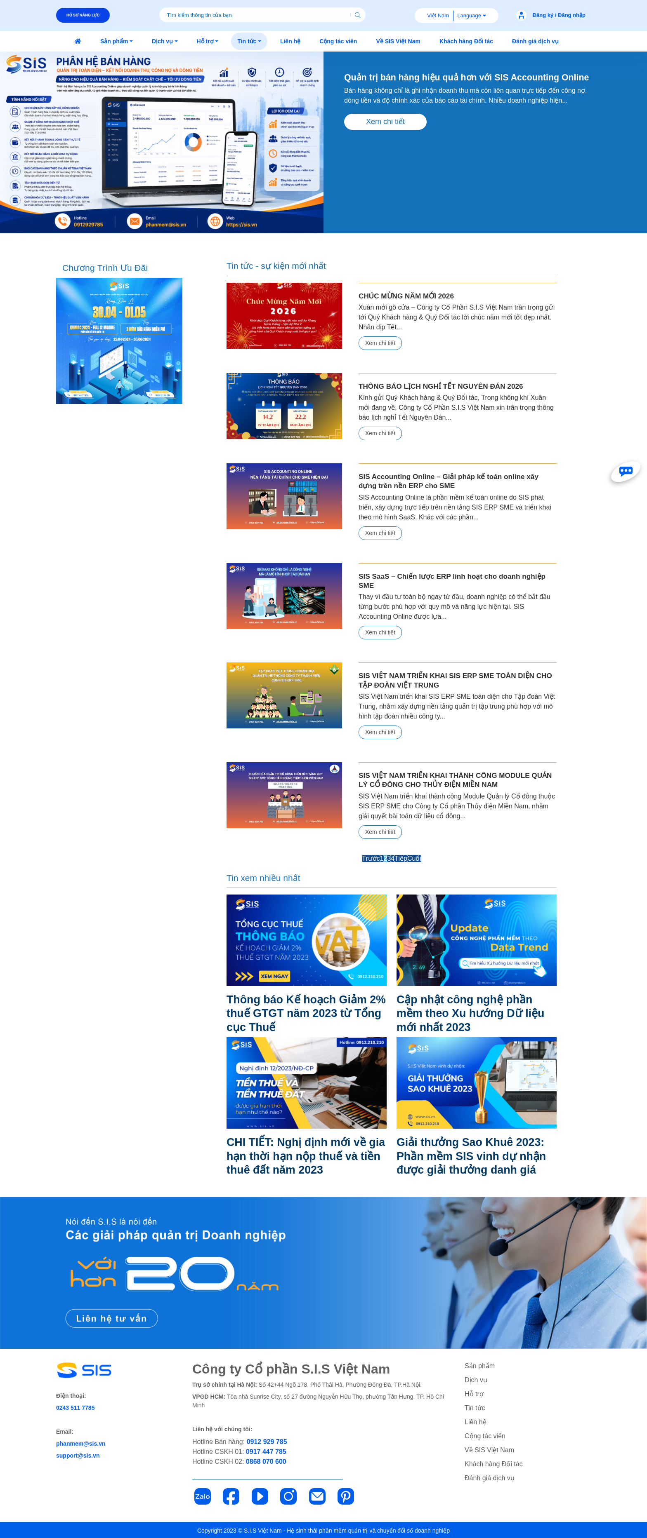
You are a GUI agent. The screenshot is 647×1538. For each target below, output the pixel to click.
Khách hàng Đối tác (494, 1463)
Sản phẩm (480, 1365)
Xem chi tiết (385, 133)
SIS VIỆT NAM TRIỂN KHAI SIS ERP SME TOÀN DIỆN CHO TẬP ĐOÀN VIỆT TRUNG (454, 679)
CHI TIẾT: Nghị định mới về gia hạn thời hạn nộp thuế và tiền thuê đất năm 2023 (305, 1155)
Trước (371, 857)
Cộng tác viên (485, 1435)
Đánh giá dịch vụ (490, 1477)
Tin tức (475, 1407)
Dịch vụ (476, 1379)
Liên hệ (475, 1421)
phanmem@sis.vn (80, 1442)
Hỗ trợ (474, 1393)
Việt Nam (438, 15)
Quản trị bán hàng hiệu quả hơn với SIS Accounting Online (455, 84)
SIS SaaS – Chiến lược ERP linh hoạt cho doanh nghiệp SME (451, 580)
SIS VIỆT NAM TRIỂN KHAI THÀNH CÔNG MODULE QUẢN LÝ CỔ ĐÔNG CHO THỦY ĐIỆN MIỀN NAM (454, 778)
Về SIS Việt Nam (489, 1449)
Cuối (414, 857)
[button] (116, 41)
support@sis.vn (77, 1454)
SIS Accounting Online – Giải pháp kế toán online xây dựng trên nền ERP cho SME (457, 480)
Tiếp (400, 857)
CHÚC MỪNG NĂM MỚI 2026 (406, 296)
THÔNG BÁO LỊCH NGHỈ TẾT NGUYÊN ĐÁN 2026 (440, 386)
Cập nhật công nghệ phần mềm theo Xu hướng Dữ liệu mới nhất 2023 (474, 1012)
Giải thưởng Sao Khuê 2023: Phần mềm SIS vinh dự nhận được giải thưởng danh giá (475, 1155)
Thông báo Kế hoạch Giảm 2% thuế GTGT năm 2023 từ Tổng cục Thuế (302, 1012)
